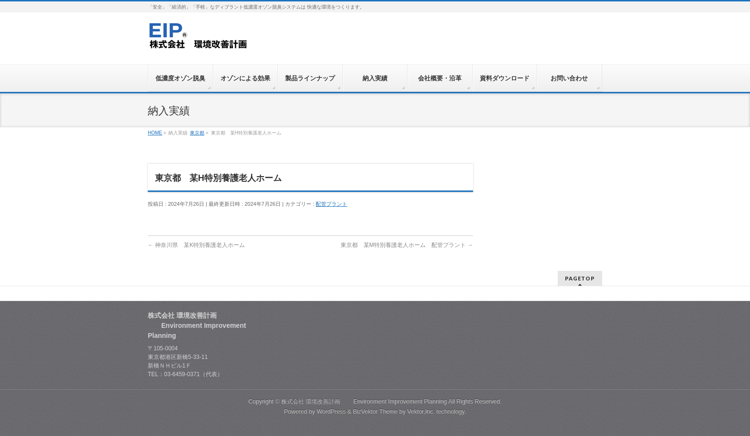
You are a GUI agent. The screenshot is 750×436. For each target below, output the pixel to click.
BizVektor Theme (375, 411)
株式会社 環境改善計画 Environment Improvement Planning (364, 401)
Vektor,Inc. (421, 411)
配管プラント (331, 204)
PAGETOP (580, 278)
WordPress (331, 411)
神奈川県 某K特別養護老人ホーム (196, 245)
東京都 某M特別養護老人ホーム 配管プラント (407, 245)
